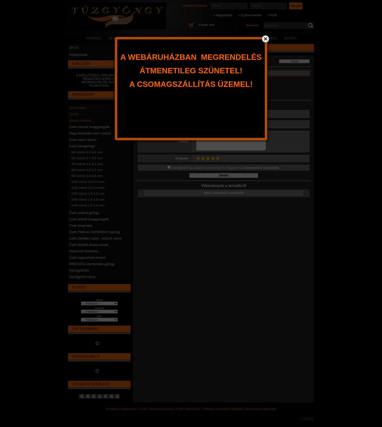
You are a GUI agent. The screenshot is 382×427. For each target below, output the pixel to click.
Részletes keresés (161, 409)
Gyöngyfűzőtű (79, 270)
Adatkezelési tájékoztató (260, 409)
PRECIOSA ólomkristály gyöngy (92, 264)
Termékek (111, 409)
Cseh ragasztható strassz (87, 257)
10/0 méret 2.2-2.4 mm (87, 182)
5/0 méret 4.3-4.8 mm (87, 152)
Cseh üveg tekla (80, 225)
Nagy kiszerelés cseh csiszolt (90, 133)
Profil (179, 409)
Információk (192, 409)
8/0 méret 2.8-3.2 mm (87, 170)
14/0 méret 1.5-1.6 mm (87, 205)
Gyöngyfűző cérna (82, 277)
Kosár (143, 409)
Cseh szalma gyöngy (84, 213)
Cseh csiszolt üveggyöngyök (89, 127)
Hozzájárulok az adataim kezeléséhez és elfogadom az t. (225, 168)
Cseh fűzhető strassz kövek (88, 245)
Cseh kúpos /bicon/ (83, 140)
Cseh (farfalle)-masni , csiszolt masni (95, 238)
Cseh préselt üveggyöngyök (89, 219)
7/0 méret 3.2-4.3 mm (87, 164)
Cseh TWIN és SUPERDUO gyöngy (94, 232)
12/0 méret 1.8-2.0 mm (87, 193)
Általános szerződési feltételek (222, 409)
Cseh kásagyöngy (82, 146)
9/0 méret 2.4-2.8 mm (87, 176)
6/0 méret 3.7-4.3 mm (87, 158)
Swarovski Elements (83, 251)
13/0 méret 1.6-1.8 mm (87, 199)
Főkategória (145, 62)
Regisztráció (129, 409)
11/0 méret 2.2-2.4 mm (87, 188)
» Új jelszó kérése (250, 15)
